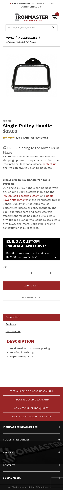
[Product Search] (27, 28)
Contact (31, 465)
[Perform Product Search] (53, 28)
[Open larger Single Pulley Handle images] (31, 76)
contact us (49, 164)
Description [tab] (13, 317)
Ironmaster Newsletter (31, 427)
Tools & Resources (31, 439)
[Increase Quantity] (50, 273)
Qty (5, 266)
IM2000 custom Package (22, 257)
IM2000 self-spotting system (21, 195)
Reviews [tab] (11, 324)
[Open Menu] (9, 17)
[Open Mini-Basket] (54, 17)
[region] (31, 109)
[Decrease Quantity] (12, 273)
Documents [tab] (13, 331)
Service (31, 452)
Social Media (31, 477)
